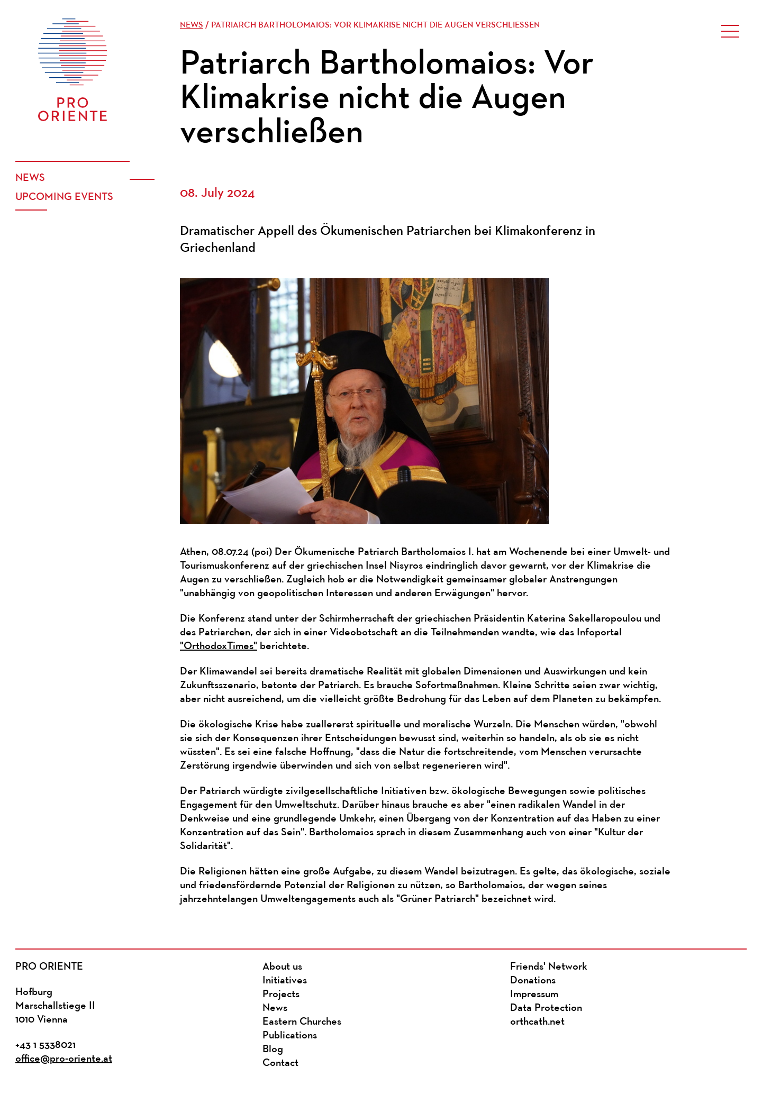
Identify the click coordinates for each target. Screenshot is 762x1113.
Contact (280, 1063)
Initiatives (284, 980)
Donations (533, 980)
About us (282, 967)
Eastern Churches (301, 1022)
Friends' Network (548, 967)
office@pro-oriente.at (63, 1059)
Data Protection (546, 1008)
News (30, 178)
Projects (281, 994)
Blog (272, 1049)
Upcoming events (64, 197)
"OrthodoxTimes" (218, 646)
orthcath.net (537, 1022)
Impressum (534, 994)
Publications (289, 1035)
